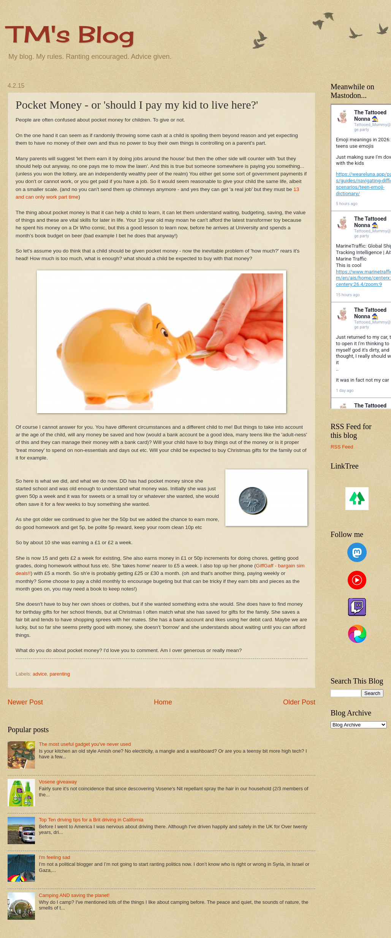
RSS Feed (342, 447)
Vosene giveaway (58, 782)
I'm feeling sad (54, 857)
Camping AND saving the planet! (74, 895)
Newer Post (25, 702)
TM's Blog (71, 34)
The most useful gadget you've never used (85, 744)
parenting (59, 674)
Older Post (299, 702)
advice (40, 674)
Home (163, 702)
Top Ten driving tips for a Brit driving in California (91, 820)
